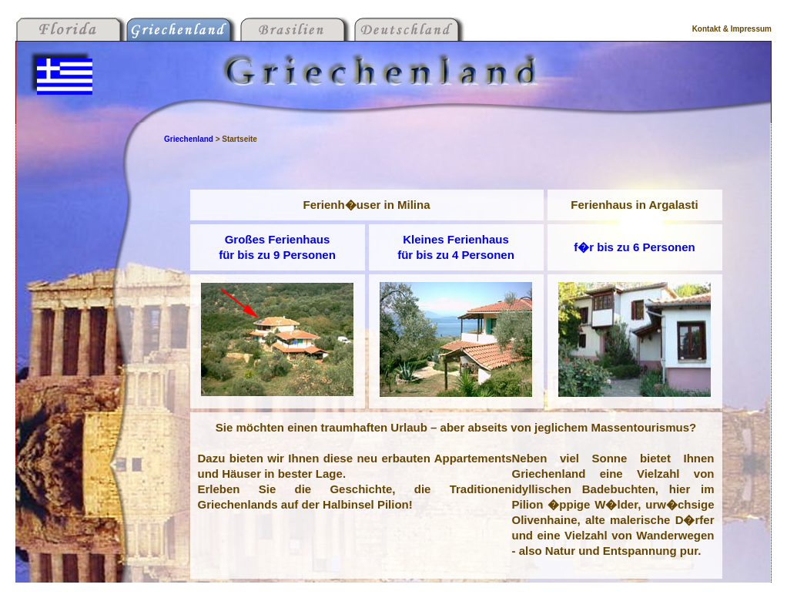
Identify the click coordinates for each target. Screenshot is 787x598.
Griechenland (190, 139)
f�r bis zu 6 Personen (634, 247)
